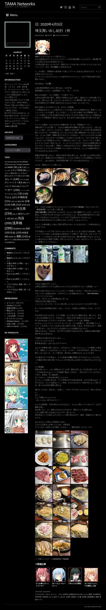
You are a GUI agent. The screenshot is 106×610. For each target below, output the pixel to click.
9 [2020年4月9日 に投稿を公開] (21, 61)
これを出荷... (12, 316)
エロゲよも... (12, 313)
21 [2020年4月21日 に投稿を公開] (14, 66)
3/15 (36, 56)
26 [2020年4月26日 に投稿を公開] (7, 69)
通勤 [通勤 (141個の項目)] (22, 236)
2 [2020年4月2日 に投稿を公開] (21, 58)
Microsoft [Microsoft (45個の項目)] (12, 164)
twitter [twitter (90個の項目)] (12, 167)
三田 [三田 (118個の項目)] (22, 193)
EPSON (65, 594)
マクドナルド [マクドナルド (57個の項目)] (11, 194)
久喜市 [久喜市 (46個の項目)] (14, 201)
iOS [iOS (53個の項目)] (19, 162)
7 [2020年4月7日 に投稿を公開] (13, 61)
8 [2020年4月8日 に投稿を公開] (17, 61)
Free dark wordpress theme (92, 606)
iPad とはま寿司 (13, 274)
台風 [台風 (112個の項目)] (16, 204)
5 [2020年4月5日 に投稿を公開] (6, 61)
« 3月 (7, 74)
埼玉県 (84, 597)
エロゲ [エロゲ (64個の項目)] (25, 176)
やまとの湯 (67, 357)
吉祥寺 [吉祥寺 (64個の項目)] (26, 205)
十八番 (48, 84)
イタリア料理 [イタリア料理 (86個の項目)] (18, 170)
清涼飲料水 (91, 597)
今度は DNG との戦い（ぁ (17, 263)
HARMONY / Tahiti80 (60, 559)
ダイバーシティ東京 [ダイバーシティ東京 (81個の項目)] (15, 182)
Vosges (45, 597)
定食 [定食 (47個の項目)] (15, 214)
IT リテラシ (11, 319)
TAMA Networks (20, 4)
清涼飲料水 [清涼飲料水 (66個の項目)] (19, 229)
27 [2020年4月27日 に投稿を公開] (10, 69)
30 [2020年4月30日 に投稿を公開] (21, 69)
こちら (14, 110)
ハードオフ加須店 (77, 207)
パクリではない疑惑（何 (16, 284)
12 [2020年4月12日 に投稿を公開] (7, 63)
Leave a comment (62, 35)
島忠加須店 (41, 209)
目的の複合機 (40, 212)
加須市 (73, 597)
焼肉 (97, 597)
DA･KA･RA (81, 237)
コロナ (74, 308)
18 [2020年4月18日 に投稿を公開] (29, 63)
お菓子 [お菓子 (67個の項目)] (22, 167)
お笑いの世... (12, 324)
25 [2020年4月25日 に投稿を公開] (29, 66)
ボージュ (83, 234)
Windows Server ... (14, 321)
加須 (56, 67)
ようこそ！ (11, 303)
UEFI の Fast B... (13, 326)
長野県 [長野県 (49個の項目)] (20, 239)
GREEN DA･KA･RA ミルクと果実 (80, 594)
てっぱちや (53, 375)
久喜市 (68, 597)
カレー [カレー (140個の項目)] (12, 179)
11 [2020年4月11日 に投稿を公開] (29, 61)
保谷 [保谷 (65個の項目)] (21, 201)
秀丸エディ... (12, 311)
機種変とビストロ (14, 253)
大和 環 (49, 35)
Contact (10, 305)
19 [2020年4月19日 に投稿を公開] (7, 66)
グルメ (48, 594)
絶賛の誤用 (11, 308)
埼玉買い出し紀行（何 (52, 31)
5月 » (12, 74)
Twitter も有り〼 (11, 126)
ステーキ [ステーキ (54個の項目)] (24, 179)
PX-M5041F (96, 594)
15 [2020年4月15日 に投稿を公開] (18, 63)
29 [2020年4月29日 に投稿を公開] (18, 69)
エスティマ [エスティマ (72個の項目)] (14, 176)
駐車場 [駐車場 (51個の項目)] (11, 242)
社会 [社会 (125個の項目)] (16, 232)
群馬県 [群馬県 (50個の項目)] (12, 237)
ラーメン (54, 594)
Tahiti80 (38, 597)
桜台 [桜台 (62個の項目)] (14, 219)
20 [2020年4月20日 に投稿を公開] (10, 66)
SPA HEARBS (92, 293)
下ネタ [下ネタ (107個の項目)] (11, 197)
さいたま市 (53, 597)
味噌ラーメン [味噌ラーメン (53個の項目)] (10, 209)
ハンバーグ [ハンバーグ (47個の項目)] (24, 190)
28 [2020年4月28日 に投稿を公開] (14, 69)
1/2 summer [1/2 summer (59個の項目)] (10, 162)
